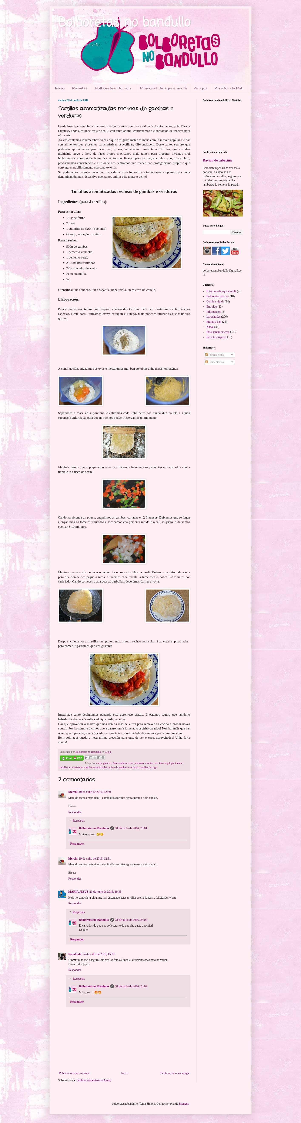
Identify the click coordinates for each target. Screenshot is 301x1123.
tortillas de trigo (148, 767)
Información (214, 311)
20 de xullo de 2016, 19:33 (105, 891)
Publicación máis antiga (174, 1073)
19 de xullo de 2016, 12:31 (95, 858)
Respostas (79, 820)
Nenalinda (74, 954)
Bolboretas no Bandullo (94, 828)
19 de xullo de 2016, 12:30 (95, 791)
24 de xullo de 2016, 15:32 (98, 954)
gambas (107, 763)
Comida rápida (215, 301)
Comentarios (214, 362)
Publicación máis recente (74, 1073)
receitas (149, 763)
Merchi (72, 791)
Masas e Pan (214, 321)
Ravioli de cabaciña (217, 160)
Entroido (212, 306)
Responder (74, 812)
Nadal (210, 326)
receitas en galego (164, 763)
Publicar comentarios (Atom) (93, 1080)
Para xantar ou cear (123, 763)
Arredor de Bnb (229, 88)
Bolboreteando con (218, 296)
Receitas (80, 88)
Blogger (183, 1103)
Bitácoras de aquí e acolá (163, 88)
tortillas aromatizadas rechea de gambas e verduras (111, 767)
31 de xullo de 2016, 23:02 (131, 919)
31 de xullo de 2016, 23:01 (131, 828)
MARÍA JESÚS (78, 891)
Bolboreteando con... (114, 88)
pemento (139, 763)
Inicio (60, 88)
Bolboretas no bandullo (124, 23)
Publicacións (214, 354)
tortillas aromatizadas (71, 767)
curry (99, 763)
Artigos (201, 88)
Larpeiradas (214, 316)
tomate (178, 763)
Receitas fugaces (217, 337)
